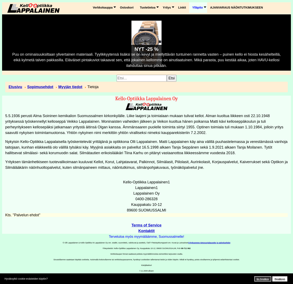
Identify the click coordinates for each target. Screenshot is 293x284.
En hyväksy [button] (263, 279)
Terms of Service (146, 225)
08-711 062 (186, 248)
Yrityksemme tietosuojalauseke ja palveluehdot (209, 243)
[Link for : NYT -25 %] (146, 42)
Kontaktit (146, 231)
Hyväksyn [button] (280, 279)
